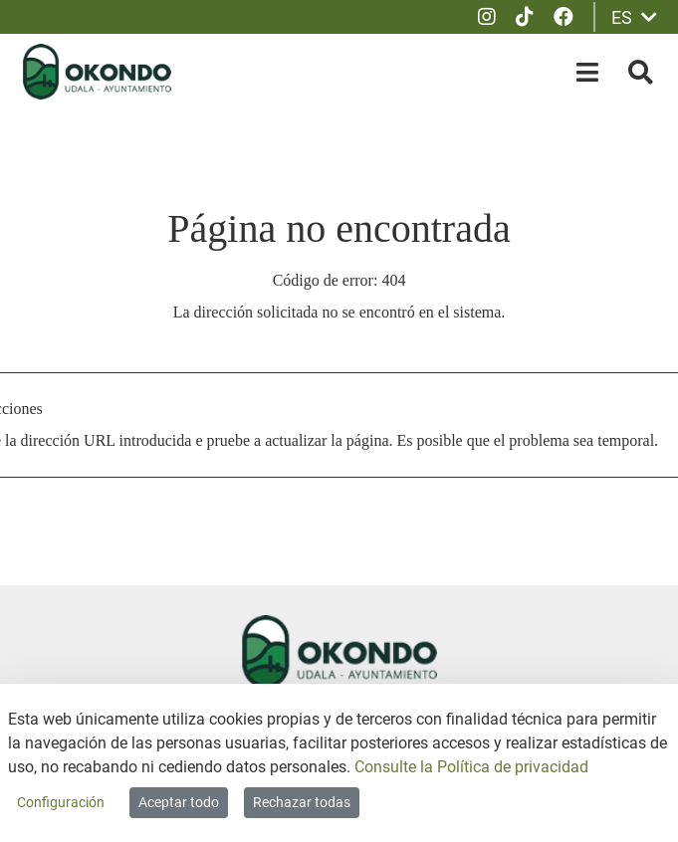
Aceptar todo (178, 802)
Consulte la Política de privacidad (471, 766)
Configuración (61, 802)
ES (634, 17)
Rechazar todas (301, 802)
